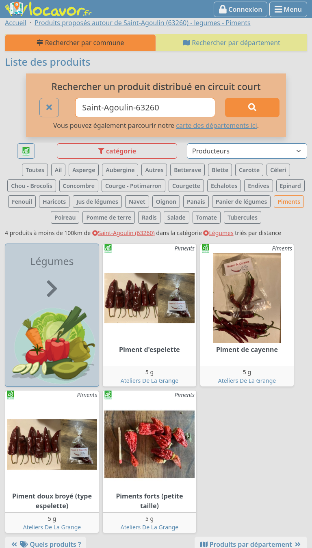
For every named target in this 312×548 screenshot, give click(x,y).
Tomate (206, 217)
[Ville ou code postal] (145, 107)
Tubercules (243, 217)
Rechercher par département (231, 42)
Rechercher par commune (80, 42)
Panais (196, 201)
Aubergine (120, 170)
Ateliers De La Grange (149, 380)
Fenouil (22, 201)
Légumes (218, 233)
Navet (137, 201)
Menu (288, 9)
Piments (288, 201)
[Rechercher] (252, 107)
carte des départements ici (216, 125)
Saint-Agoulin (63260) (123, 233)
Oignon (166, 201)
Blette (220, 170)
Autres (154, 170)
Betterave (187, 170)
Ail (58, 170)
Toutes (35, 170)
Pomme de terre (108, 217)
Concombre (79, 186)
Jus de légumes (97, 201)
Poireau (65, 217)
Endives (258, 186)
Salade (176, 217)
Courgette (186, 186)
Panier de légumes (241, 201)
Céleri (278, 170)
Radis (149, 217)
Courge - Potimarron (133, 186)
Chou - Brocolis (31, 186)
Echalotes (224, 186)
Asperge (83, 170)
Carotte (249, 170)
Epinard (290, 186)
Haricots (54, 201)
